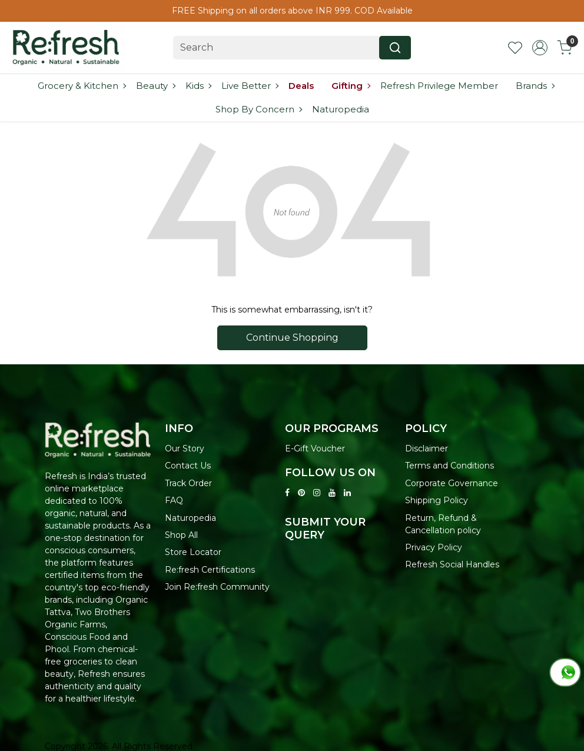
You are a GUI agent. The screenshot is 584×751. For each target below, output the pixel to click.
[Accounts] (539, 47)
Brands (535, 85)
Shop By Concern (258, 109)
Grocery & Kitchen (81, 85)
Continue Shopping (292, 337)
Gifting (350, 85)
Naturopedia (340, 109)
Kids (198, 85)
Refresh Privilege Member (439, 85)
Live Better (249, 85)
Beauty (155, 85)
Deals (301, 85)
